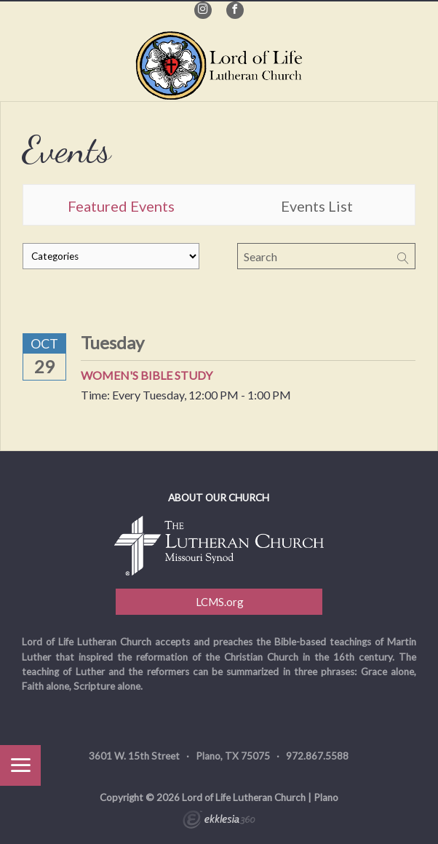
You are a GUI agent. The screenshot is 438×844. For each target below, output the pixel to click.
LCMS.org (219, 601)
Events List (317, 206)
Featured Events (121, 206)
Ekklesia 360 (219, 821)
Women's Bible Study (146, 375)
